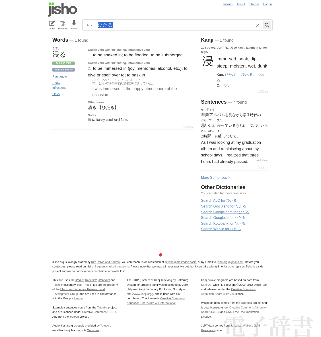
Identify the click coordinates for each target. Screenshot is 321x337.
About (241, 4)
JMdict (79, 280)
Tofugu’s (105, 325)
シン (226, 85)
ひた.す (231, 74)
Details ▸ (188, 127)
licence (78, 298)
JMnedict (104, 280)
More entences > (215, 177)
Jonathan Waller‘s (241, 325)
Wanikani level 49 (63, 69)
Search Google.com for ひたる (225, 212)
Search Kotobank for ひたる (223, 223)
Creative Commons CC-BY (99, 312)
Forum (228, 4)
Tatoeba (102, 307)
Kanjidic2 (91, 280)
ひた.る (247, 74)
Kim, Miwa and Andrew (105, 262)
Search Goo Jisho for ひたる (223, 206)
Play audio (59, 76)
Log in (267, 4)
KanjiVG (206, 284)
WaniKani (93, 330)
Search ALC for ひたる (219, 200)
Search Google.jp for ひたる (223, 218)
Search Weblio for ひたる (221, 229)
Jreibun (263, 160)
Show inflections (59, 85)
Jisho (62, 9)
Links (56, 94)
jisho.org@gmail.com (230, 262)
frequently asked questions (112, 266)
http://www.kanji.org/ (139, 294)
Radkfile (57, 284)
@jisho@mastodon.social (181, 262)
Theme (254, 4)
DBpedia (246, 302)
